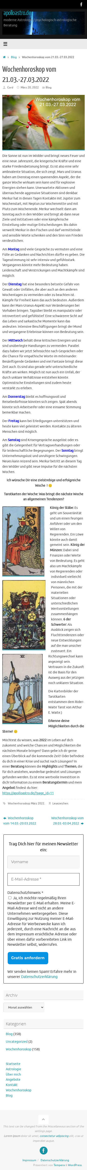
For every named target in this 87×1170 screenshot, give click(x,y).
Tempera (59, 1165)
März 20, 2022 (30, 87)
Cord (10, 87)
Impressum (29, 1160)
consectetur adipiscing (54, 1136)
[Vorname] (43, 862)
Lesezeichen (60, 803)
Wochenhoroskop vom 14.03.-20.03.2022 (19, 820)
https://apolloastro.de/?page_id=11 (28, 793)
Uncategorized (17, 1042)
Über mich (13, 1075)
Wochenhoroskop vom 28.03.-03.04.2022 (67, 820)
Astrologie (13, 1069)
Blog (14, 57)
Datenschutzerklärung (39, 976)
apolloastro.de (17, 13)
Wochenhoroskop (18, 1049)
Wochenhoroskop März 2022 (26, 803)
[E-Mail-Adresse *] (43, 879)
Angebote (13, 1080)
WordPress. (75, 1165)
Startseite (13, 1064)
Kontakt (12, 1085)
